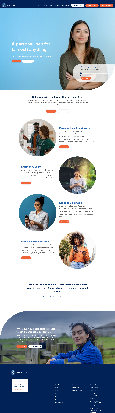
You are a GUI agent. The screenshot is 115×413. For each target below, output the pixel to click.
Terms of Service (94, 384)
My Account (108, 1)
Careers (91, 1)
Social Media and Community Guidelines (96, 402)
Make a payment (77, 5)
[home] (9, 5)
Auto (52, 5)
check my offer (106, 5)
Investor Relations (77, 390)
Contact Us (101, 1)
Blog (84, 1)
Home (13, 38)
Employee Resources (60, 402)
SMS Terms (93, 398)
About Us (57, 384)
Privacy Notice (94, 387)
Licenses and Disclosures (93, 394)
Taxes (45, 5)
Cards (57, 5)
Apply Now (16, 61)
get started (51, 111)
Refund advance (92, 5)
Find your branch (35, 346)
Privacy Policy (94, 390)
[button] (39, 5)
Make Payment (27, 61)
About (96, 1)
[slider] (81, 73)
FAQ (87, 1)
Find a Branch (65, 5)
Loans (19, 38)
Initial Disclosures (95, 405)
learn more (64, 146)
